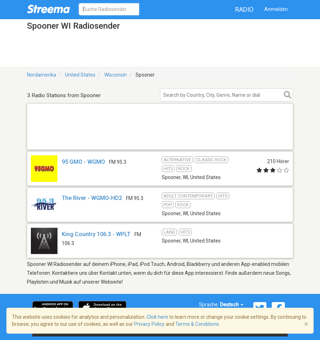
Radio (244, 9)
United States (80, 75)
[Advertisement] (160, 140)
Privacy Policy (149, 324)
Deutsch (231, 304)
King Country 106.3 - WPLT (96, 234)
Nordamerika (41, 75)
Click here (157, 317)
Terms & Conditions (197, 324)
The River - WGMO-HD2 (92, 198)
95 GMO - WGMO (83, 161)
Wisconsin (115, 75)
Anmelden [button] (276, 9)
